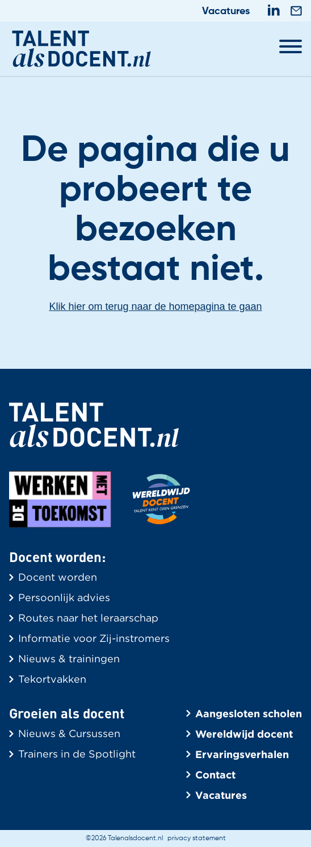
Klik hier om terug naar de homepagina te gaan (155, 306)
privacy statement (196, 838)
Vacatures (226, 11)
